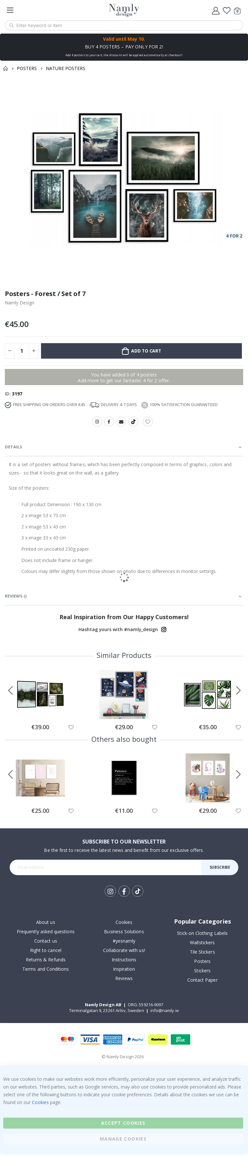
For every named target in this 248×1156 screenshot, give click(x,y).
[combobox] (124, 25)
